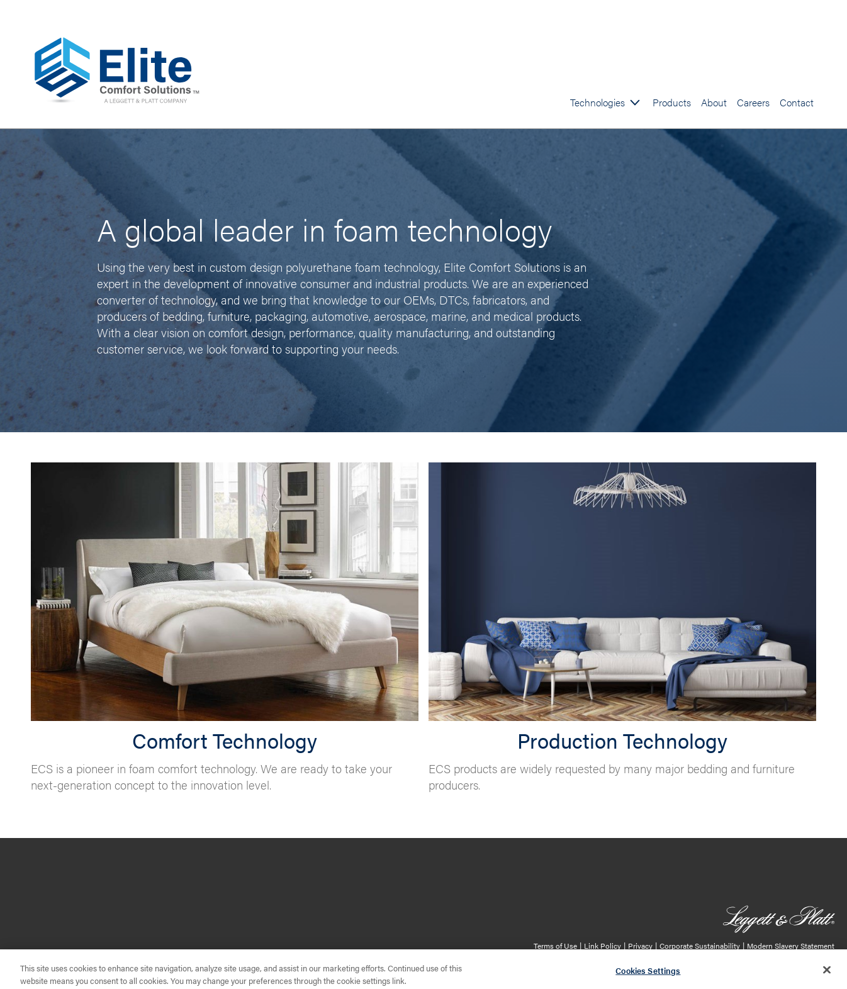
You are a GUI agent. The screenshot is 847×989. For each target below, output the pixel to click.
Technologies (597, 102)
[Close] (827, 972)
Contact (797, 102)
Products (672, 102)
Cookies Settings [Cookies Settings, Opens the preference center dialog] (647, 973)
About (714, 102)
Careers (753, 102)
